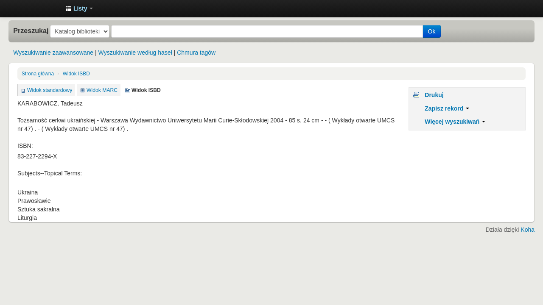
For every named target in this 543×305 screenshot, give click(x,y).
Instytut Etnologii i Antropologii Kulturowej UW (38, 8)
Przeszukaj (30, 30)
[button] (79, 8)
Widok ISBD (76, 74)
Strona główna (38, 74)
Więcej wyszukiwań (455, 121)
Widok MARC (102, 90)
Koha (528, 229)
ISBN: (25, 145)
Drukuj (434, 95)
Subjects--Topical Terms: (49, 173)
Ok (432, 31)
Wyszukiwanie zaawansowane (53, 52)
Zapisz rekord (447, 108)
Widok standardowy (49, 90)
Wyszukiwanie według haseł (135, 52)
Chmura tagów (196, 52)
